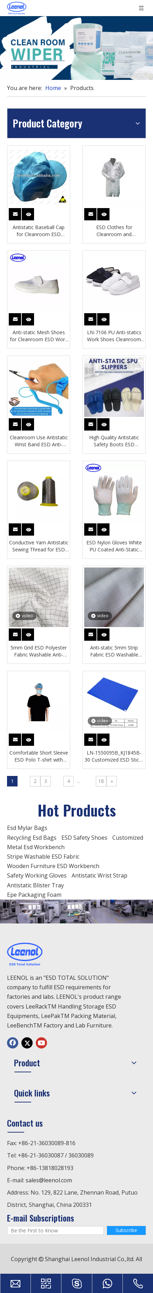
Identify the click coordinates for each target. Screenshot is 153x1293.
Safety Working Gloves (37, 875)
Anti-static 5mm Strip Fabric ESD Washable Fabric (114, 651)
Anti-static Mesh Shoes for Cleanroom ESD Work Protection (38, 336)
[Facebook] (12, 1042)
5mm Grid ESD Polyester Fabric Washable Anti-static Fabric (39, 651)
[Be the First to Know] (55, 1230)
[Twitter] (27, 1042)
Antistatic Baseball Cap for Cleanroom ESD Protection (39, 231)
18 (101, 781)
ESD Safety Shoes (84, 837)
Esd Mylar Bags (27, 828)
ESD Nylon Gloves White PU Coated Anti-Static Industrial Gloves (114, 546)
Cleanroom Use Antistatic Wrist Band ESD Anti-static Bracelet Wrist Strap (38, 441)
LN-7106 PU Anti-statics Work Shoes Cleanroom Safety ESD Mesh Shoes (114, 336)
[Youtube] (41, 1042)
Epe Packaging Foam (34, 895)
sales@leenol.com (49, 1180)
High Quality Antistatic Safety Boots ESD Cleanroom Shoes (114, 441)
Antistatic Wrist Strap (99, 875)
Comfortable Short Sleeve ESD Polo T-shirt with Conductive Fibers (38, 756)
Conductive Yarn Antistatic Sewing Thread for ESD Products (38, 546)
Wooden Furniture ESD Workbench (53, 866)
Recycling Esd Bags (31, 837)
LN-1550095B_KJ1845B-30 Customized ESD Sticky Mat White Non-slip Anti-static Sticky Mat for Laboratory (114, 756)
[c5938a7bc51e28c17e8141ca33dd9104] (76, 48)
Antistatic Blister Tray (35, 885)
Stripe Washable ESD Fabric (43, 856)
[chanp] (76, 911)
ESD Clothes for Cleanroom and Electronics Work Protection (114, 231)
